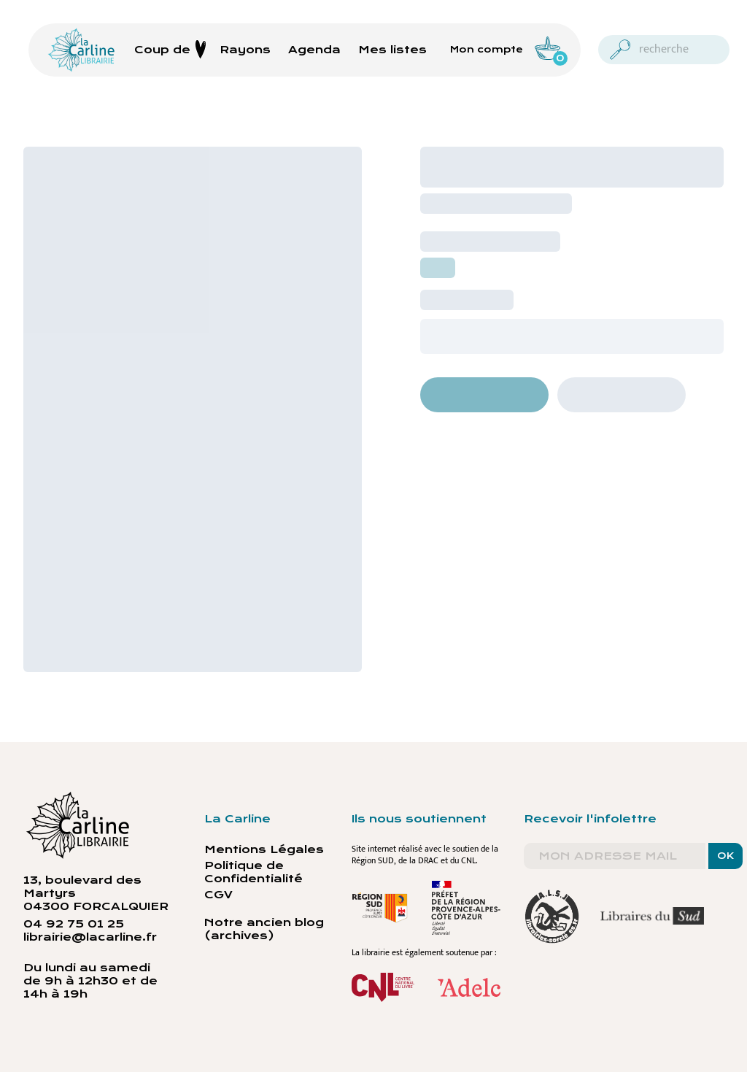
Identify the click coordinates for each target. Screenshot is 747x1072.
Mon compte (486, 49)
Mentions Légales (264, 849)
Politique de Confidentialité (253, 872)
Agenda (314, 49)
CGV (218, 894)
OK (725, 856)
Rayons (245, 49)
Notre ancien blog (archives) (264, 929)
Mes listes (392, 49)
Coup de (170, 49)
